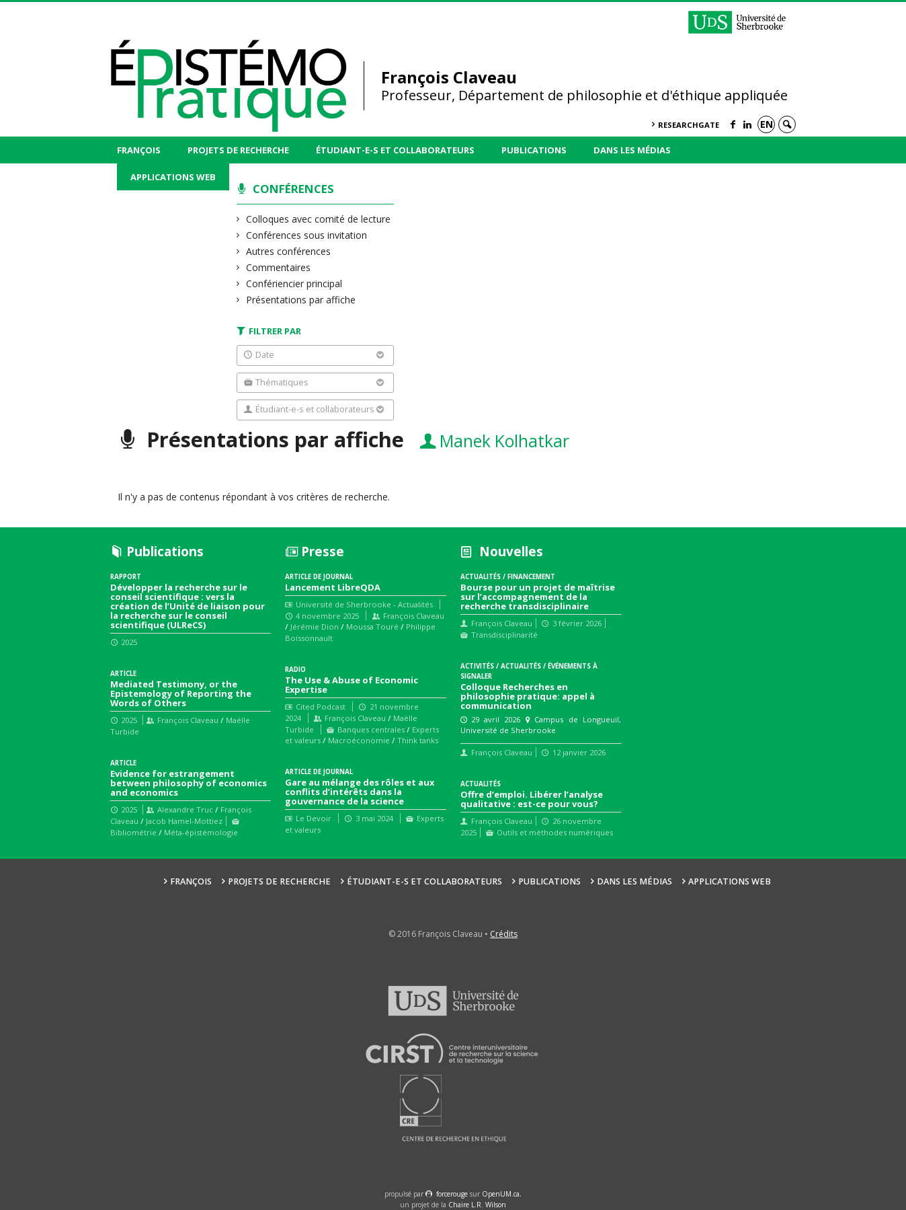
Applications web (173, 177)
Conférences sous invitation (307, 235)
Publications (534, 150)
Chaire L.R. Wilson (477, 1204)
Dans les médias (632, 150)
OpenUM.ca (501, 1194)
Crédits (504, 934)
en (766, 124)
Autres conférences (289, 251)
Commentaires (279, 267)
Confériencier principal (294, 283)
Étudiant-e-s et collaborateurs (395, 150)
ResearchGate (688, 125)
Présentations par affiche (301, 299)
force (452, 1194)
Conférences (293, 188)
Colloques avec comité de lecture (318, 219)
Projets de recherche (238, 150)
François (139, 150)
